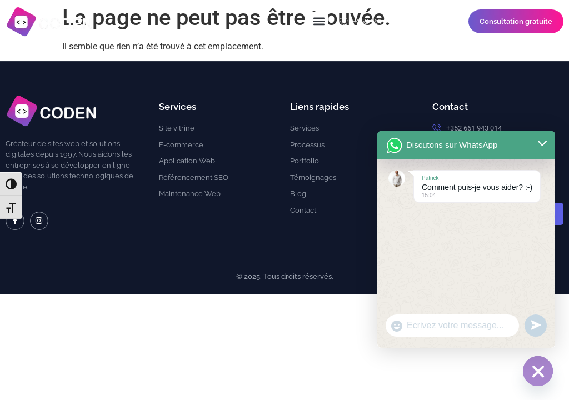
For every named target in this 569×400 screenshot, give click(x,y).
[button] (319, 21)
